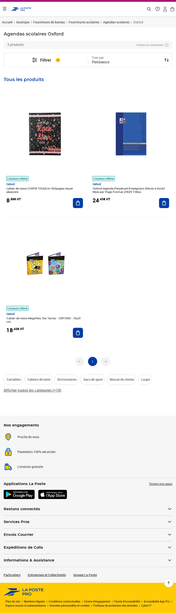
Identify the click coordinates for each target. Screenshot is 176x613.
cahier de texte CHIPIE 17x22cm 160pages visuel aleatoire (39, 190)
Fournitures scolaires (84, 22)
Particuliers (12, 575)
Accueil (7, 22)
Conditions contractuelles (64, 601)
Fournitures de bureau (49, 22)
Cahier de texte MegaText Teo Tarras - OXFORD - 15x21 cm (43, 320)
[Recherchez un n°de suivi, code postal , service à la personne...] (149, 9)
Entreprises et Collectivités (47, 575)
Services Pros (88, 522)
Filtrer (46, 60)
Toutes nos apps (160, 484)
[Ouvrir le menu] (4, 9)
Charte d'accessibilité (127, 601)
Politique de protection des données (115, 605)
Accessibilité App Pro (157, 601)
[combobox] (126, 62)
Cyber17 (146, 605)
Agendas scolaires (116, 22)
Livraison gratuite (30, 466)
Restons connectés (88, 509)
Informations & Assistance (88, 560)
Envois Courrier (88, 534)
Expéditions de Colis (88, 547)
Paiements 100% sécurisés (36, 452)
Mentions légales (34, 601)
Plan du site (13, 601)
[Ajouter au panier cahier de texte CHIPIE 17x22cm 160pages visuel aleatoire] (77, 203)
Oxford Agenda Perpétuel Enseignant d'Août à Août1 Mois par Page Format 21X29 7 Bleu (129, 190)
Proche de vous (28, 437)
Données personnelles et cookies (70, 605)
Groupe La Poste (85, 575)
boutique (22, 22)
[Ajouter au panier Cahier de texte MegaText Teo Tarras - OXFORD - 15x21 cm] (77, 332)
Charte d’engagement (97, 601)
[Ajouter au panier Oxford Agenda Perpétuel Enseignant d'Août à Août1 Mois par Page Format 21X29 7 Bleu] (164, 203)
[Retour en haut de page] (168, 582)
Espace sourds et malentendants (26, 605)
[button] (157, 9)
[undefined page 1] (92, 361)
